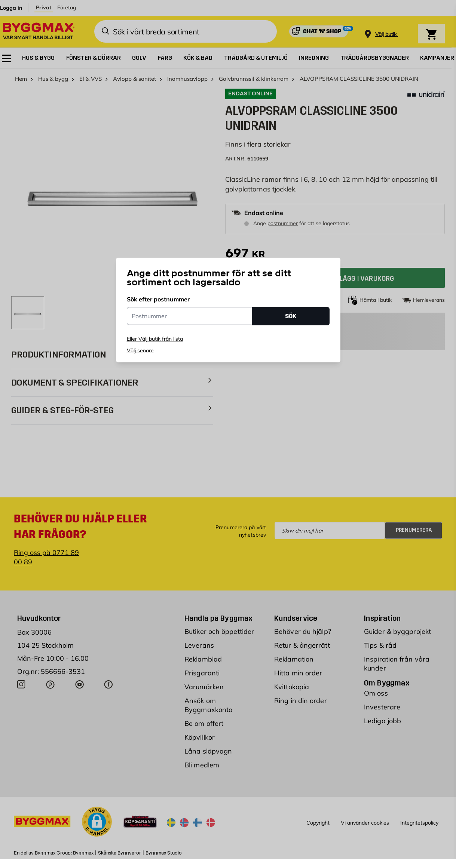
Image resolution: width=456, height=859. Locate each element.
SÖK (290, 316)
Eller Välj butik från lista (155, 338)
